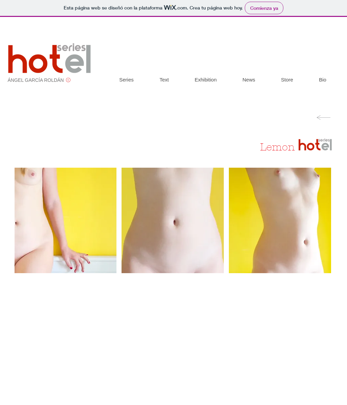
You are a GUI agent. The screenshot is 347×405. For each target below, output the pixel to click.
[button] (66, 220)
